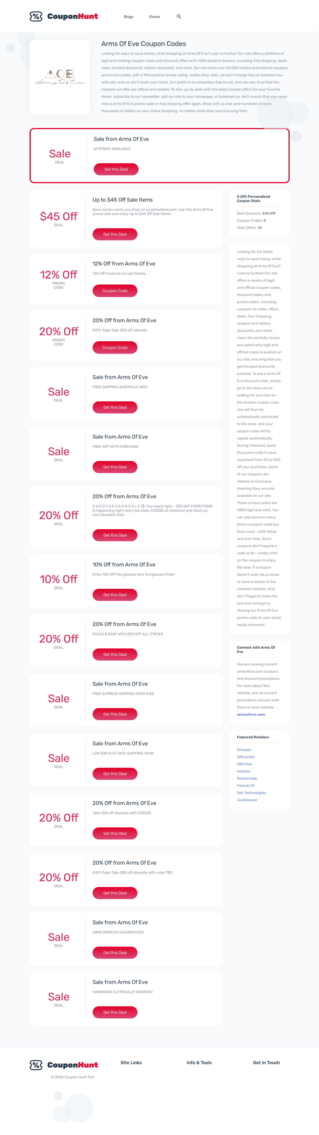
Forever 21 (245, 785)
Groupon (244, 750)
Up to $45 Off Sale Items (123, 200)
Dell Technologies (251, 793)
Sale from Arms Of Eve (121, 139)
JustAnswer (247, 800)
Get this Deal (116, 169)
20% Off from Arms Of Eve (124, 320)
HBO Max (244, 764)
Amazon (244, 771)
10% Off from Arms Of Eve (124, 564)
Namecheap (247, 778)
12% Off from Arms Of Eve (124, 264)
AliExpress (246, 757)
